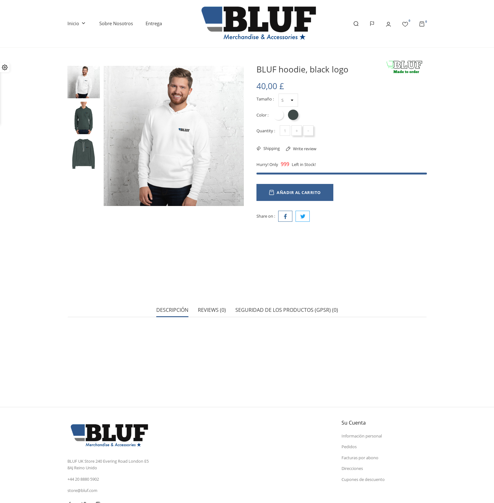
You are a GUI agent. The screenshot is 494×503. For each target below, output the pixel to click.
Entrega (154, 23)
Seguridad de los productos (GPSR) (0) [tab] (286, 288)
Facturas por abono (360, 413)
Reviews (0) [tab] (212, 288)
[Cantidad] (285, 130)
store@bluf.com (82, 446)
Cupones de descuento (363, 435)
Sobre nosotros (116, 23)
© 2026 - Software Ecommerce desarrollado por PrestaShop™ (124, 491)
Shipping (271, 148)
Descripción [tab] (172, 288)
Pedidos (349, 402)
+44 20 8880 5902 (83, 435)
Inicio (77, 23)
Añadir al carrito (295, 192)
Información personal (362, 392)
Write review (304, 148)
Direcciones (352, 424)
